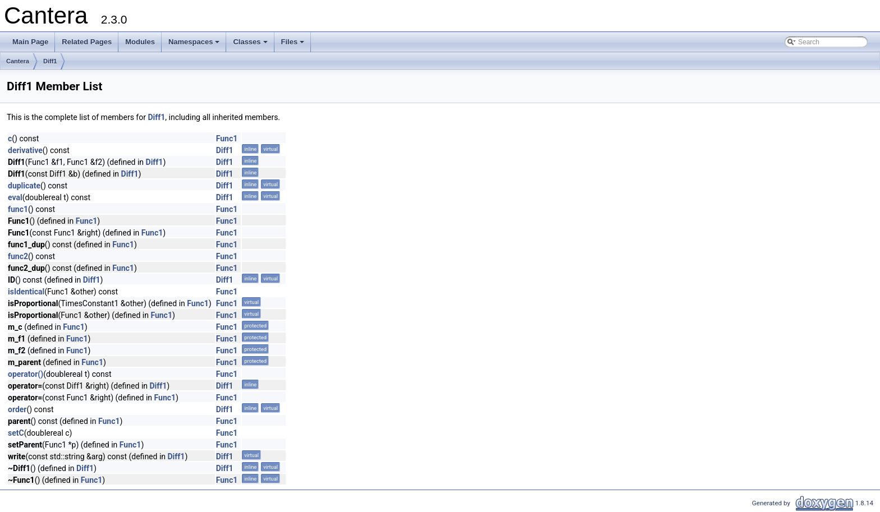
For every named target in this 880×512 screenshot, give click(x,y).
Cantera (17, 61)
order (17, 409)
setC (16, 432)
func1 (18, 209)
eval (15, 197)
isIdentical (26, 291)
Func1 (227, 138)
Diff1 (50, 61)
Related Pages (87, 42)
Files (293, 45)
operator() (25, 374)
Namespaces (195, 45)
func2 (18, 256)
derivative (25, 150)
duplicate (24, 185)
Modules (140, 42)
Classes (251, 45)
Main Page (30, 42)
